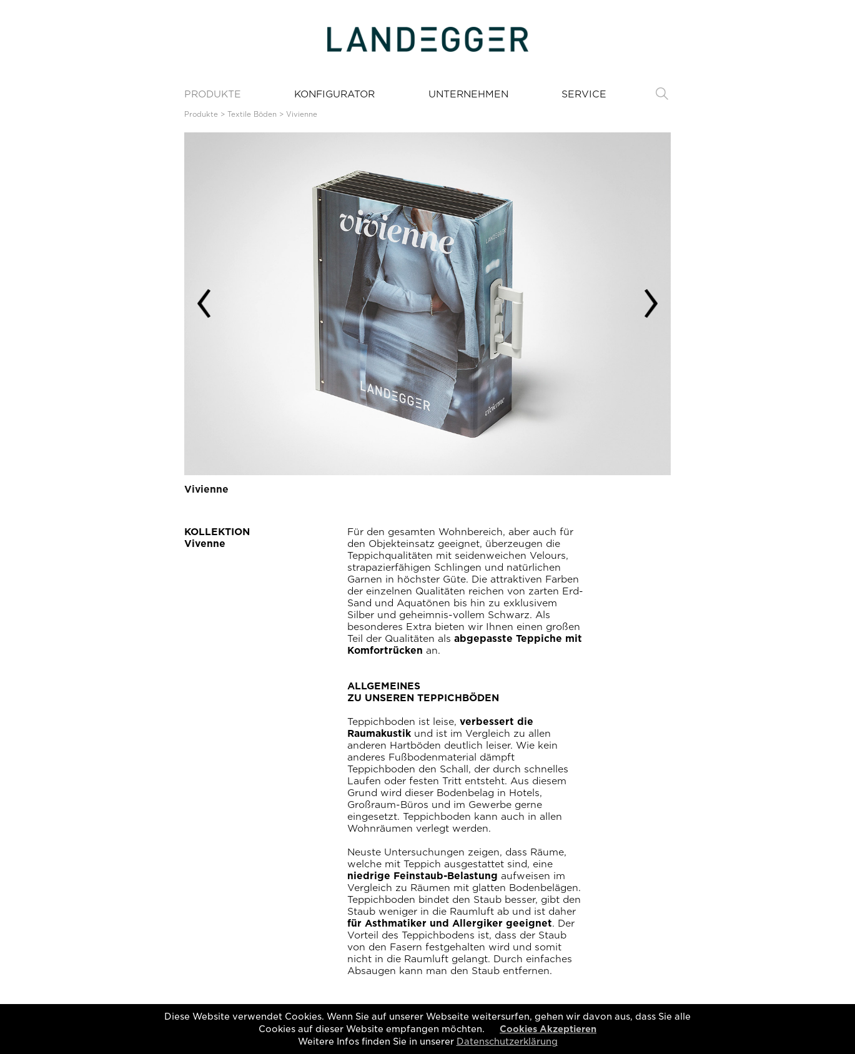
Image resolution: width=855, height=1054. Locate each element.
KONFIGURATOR (334, 94)
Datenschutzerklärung (507, 1042)
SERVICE (583, 94)
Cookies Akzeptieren (548, 1029)
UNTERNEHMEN (468, 94)
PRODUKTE (212, 94)
